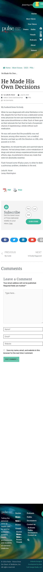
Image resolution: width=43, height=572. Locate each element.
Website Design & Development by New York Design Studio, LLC (34, 564)
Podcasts (33, 40)
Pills (31, 68)
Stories (34, 13)
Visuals (33, 34)
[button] (36, 55)
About (34, 45)
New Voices (32, 24)
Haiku (34, 29)
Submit (34, 50)
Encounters (31, 521)
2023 (26, 68)
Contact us (31, 524)
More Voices (31, 19)
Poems (25, 29)
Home (6, 68)
